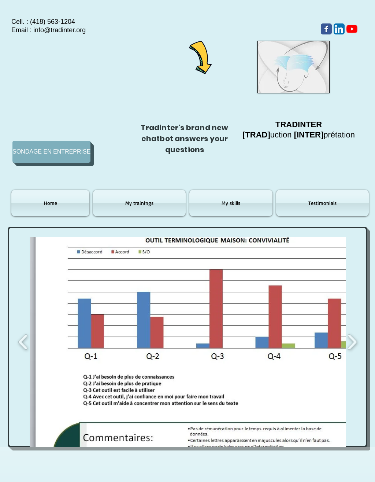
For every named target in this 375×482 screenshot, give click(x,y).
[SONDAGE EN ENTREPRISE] (51, 152)
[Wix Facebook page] (326, 28)
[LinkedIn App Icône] (339, 28)
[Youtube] (351, 28)
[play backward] (23, 342)
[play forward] (352, 342)
